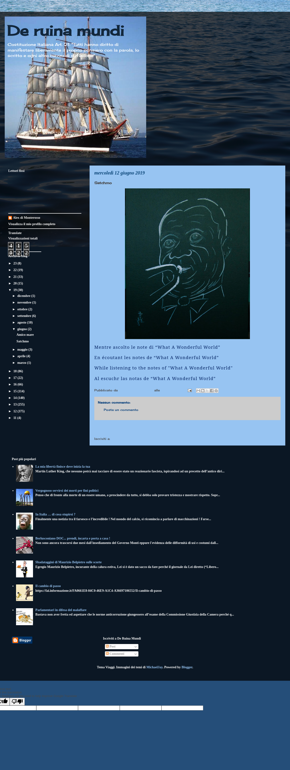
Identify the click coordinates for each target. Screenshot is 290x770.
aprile (21, 356)
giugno (22, 329)
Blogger (187, 667)
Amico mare (25, 334)
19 (15, 290)
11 (15, 418)
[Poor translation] (17, 701)
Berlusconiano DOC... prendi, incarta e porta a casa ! (72, 538)
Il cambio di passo (48, 586)
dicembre (24, 296)
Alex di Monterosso (26, 217)
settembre (24, 316)
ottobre (22, 309)
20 (15, 283)
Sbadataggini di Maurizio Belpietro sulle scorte (68, 562)
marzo (22, 363)
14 (15, 398)
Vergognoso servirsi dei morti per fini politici (67, 490)
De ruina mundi (65, 30)
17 (15, 378)
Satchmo (23, 341)
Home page (187, 429)
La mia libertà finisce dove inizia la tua (62, 466)
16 (15, 384)
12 (15, 411)
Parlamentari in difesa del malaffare (61, 610)
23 (15, 263)
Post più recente (113, 429)
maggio (22, 349)
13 (15, 404)
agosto (22, 322)
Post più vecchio (262, 429)
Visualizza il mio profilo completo (31, 224)
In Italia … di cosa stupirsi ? (55, 514)
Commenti (115, 654)
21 (15, 277)
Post (111, 646)
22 (15, 270)
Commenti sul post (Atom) (134, 439)
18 (15, 371)
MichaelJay (154, 667)
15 (15, 391)
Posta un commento (121, 410)
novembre (24, 302)
